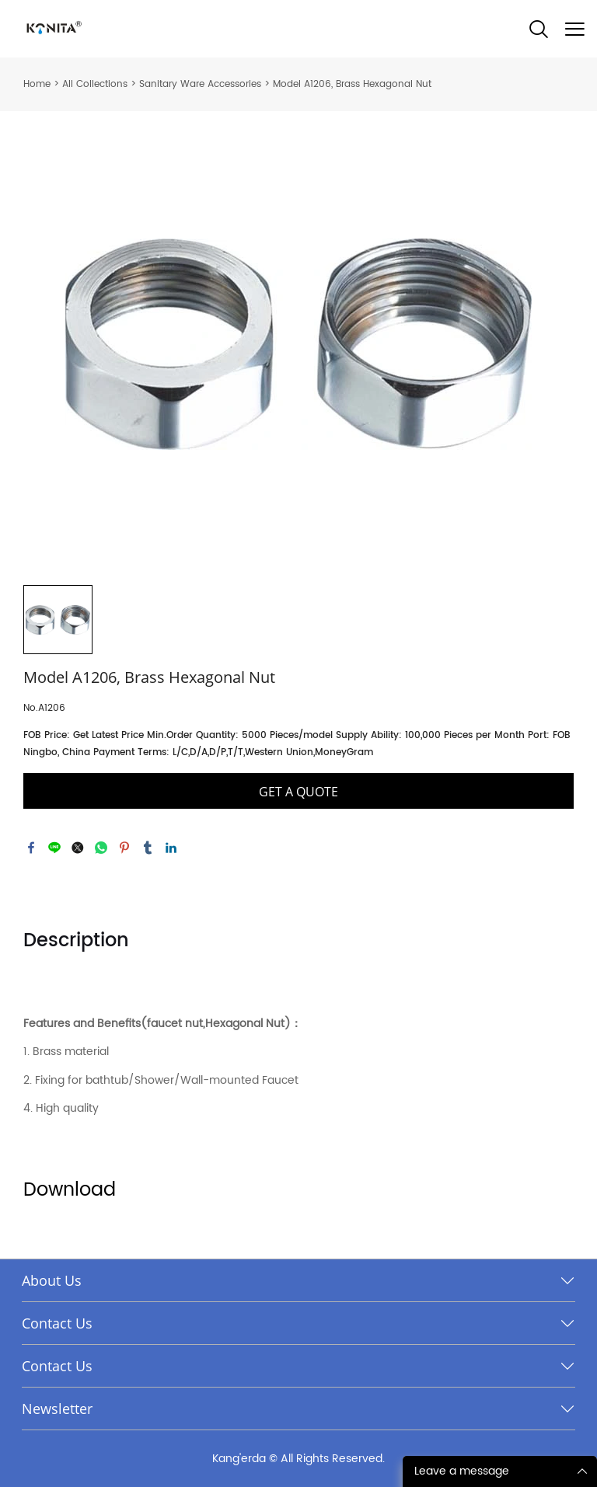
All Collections (94, 84)
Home (37, 84)
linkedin (171, 847)
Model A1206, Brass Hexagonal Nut (352, 84)
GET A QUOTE (298, 791)
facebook (31, 847)
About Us (52, 1280)
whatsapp (101, 847)
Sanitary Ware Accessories (200, 84)
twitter (78, 847)
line (54, 847)
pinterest (124, 847)
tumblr (147, 847)
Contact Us (57, 1323)
